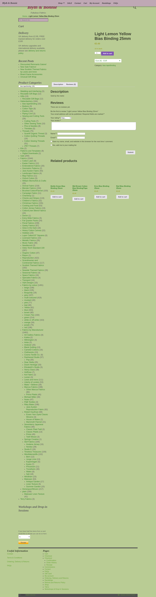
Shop (60, 3)
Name (54, 134)
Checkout (48, 556)
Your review (56, 121)
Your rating (55, 118)
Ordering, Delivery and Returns (57, 578)
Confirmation (51, 560)
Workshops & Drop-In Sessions (57, 589)
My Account (94, 3)
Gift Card (48, 574)
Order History (51, 563)
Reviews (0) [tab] (71, 84)
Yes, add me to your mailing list (63, 145)
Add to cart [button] (56, 197)
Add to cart (107, 53)
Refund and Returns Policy (55, 582)
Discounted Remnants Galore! (33, 64)
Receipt (49, 565)
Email (54, 138)
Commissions (50, 567)
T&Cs (47, 587)
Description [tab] (58, 84)
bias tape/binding (109, 65)
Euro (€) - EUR (101, 61)
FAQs (115, 3)
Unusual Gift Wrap (28, 77)
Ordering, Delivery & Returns (18, 562)
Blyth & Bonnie (42, 7)
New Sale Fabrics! (28, 67)
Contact (78, 3)
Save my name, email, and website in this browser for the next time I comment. (82, 141)
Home (24, 16)
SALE (69, 3)
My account (49, 576)
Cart (85, 3)
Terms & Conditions (14, 558)
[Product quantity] (98, 53)
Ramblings (106, 3)
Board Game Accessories (31, 74)
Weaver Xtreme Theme (128, 595)
